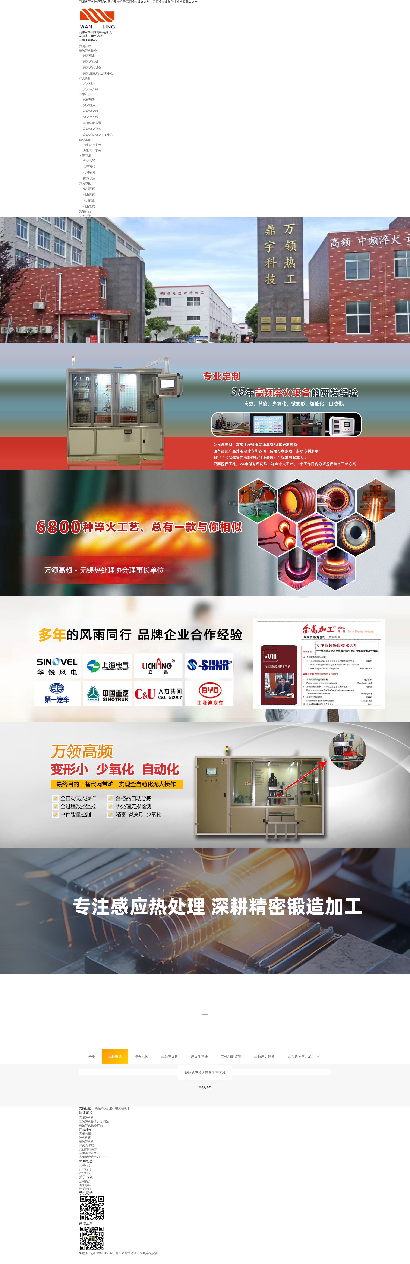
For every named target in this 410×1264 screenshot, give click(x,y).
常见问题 (89, 200)
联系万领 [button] (85, 215)
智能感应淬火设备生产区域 (205, 1073)
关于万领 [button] (85, 155)
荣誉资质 (89, 172)
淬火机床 (85, 78)
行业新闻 (89, 194)
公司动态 (85, 1165)
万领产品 (85, 94)
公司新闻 (89, 188)
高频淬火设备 (92, 67)
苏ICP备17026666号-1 (106, 1253)
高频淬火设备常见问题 (94, 1121)
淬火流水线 (86, 1145)
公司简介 (85, 1181)
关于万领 (89, 166)
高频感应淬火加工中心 (98, 73)
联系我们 (85, 1189)
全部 (91, 1056)
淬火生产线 (90, 89)
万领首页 (85, 46)
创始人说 (89, 160)
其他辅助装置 (92, 123)
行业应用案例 (92, 145)
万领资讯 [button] (85, 183)
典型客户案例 (92, 150)
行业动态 (89, 206)
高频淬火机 (90, 61)
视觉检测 (121, 1108)
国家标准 (89, 178)
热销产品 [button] (85, 211)
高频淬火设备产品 (91, 1125)
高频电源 (89, 55)
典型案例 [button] (85, 140)
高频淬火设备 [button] (88, 50)
